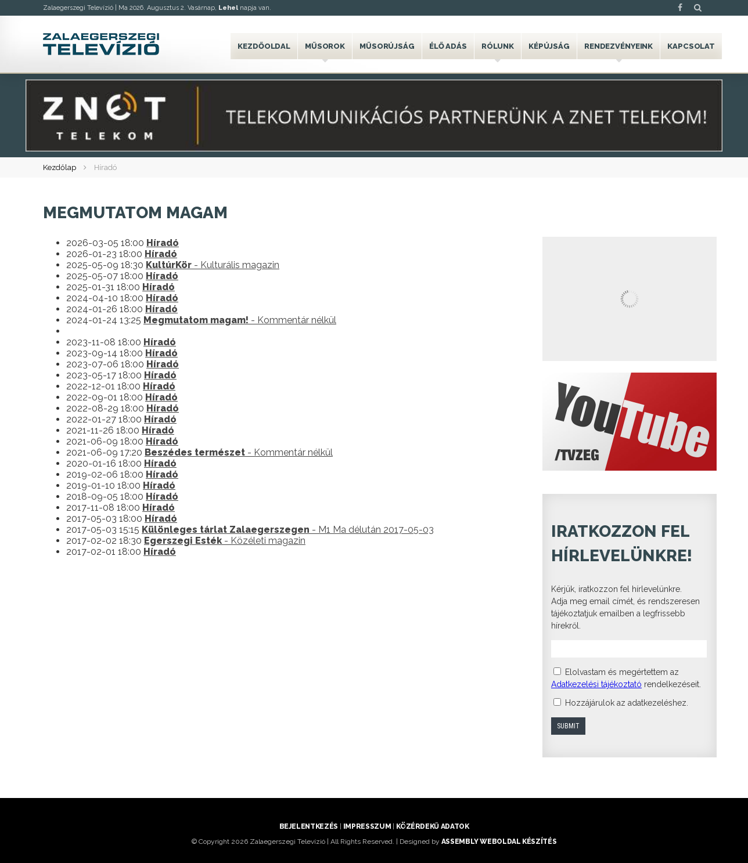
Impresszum (367, 826)
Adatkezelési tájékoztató (596, 684)
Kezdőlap (59, 167)
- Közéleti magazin (224, 540)
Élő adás (448, 46)
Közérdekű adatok (432, 826)
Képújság (549, 46)
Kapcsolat (691, 46)
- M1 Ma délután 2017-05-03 (288, 529)
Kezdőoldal (264, 46)
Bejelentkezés (308, 826)
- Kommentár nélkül (239, 320)
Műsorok (325, 46)
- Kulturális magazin (212, 264)
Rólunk (497, 46)
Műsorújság (387, 46)
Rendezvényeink (618, 46)
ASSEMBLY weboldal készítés (499, 841)
